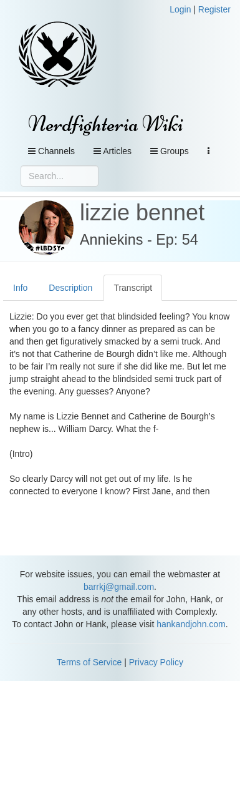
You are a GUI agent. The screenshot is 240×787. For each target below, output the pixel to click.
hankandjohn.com (191, 624)
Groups (169, 151)
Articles (113, 151)
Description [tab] (70, 288)
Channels (51, 151)
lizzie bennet (142, 212)
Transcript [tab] (132, 288)
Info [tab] (20, 288)
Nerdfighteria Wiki (105, 123)
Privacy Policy (156, 662)
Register (214, 9)
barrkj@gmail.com (119, 587)
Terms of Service (89, 662)
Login (180, 9)
